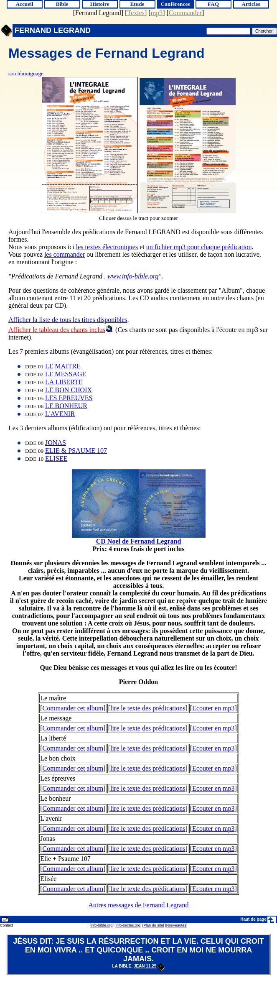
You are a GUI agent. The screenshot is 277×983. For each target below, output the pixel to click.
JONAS (55, 442)
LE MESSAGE (65, 374)
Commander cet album (73, 708)
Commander (185, 12)
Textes (136, 12)
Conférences (175, 4)
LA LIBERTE (63, 382)
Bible (62, 4)
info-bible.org (101, 925)
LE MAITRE (63, 366)
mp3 (157, 12)
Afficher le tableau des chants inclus (56, 329)
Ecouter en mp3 (213, 708)
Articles (250, 4)
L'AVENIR (60, 413)
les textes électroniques (107, 246)
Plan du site (153, 925)
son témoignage (25, 73)
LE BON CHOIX (68, 389)
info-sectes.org (128, 925)
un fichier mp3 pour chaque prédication (199, 246)
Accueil (24, 4)
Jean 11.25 (149, 966)
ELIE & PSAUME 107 (76, 450)
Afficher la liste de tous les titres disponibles (67, 319)
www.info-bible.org (133, 276)
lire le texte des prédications (147, 708)
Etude (137, 4)
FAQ (213, 4)
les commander (64, 254)
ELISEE (56, 458)
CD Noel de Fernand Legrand (138, 541)
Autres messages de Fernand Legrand (139, 905)
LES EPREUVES (68, 397)
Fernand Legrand (98, 12)
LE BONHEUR (66, 405)
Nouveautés (176, 925)
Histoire (99, 4)
